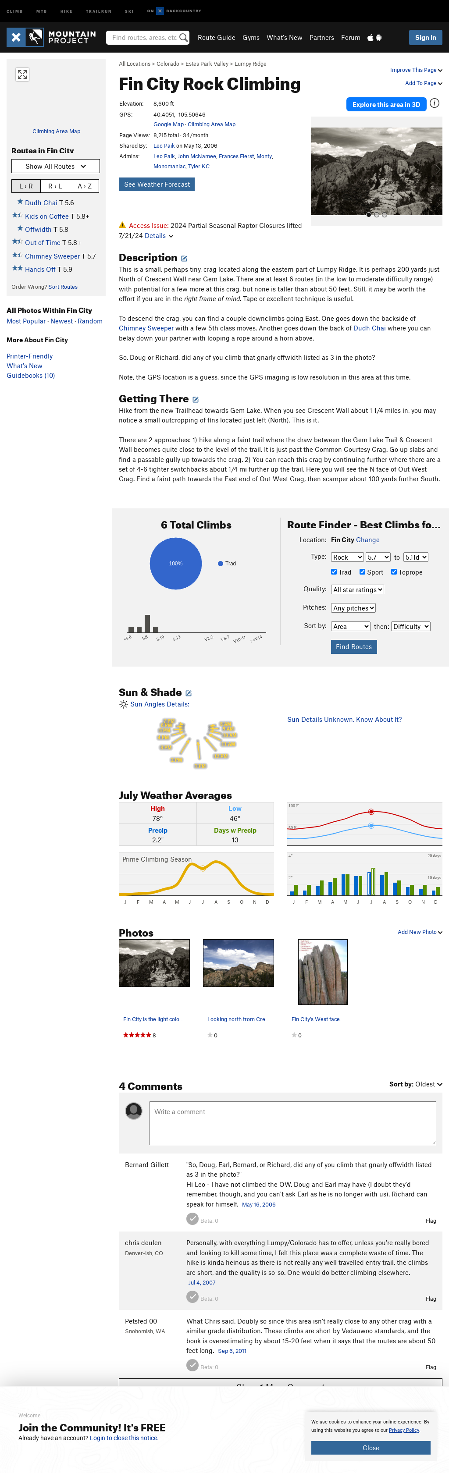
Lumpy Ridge (251, 63)
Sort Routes (63, 286)
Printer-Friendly (30, 356)
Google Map (168, 124)
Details (159, 235)
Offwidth (38, 229)
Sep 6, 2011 (232, 1350)
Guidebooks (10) (31, 375)
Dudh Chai (41, 202)
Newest (61, 321)
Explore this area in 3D (386, 104)
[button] (319, 171)
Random (90, 321)
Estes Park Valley (206, 63)
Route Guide (216, 37)
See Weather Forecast (157, 184)
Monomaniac (169, 166)
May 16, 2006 (259, 1204)
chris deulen (143, 1242)
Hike (67, 11)
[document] (371, 1436)
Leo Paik (164, 145)
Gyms (251, 37)
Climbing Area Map (56, 131)
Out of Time (43, 242)
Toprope (407, 572)
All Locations (134, 63)
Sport (371, 572)
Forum (350, 37)
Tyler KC (199, 166)
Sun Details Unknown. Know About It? (344, 719)
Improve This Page (416, 69)
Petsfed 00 (141, 1321)
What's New (285, 37)
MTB (41, 11)
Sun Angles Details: (196, 735)
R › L (55, 185)
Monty (264, 156)
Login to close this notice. (124, 1437)
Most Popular (26, 321)
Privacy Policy (404, 1430)
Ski (129, 11)
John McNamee (197, 156)
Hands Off (40, 269)
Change (368, 539)
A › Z (85, 185)
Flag (431, 1220)
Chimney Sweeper (52, 256)
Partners (322, 37)
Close (371, 1448)
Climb (15, 11)
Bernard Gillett (147, 1164)
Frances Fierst (236, 156)
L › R (26, 185)
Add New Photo (420, 931)
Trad (341, 572)
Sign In (425, 37)
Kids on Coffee (47, 216)
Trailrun (99, 11)
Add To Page (423, 82)
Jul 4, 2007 (202, 1282)
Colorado (168, 63)
